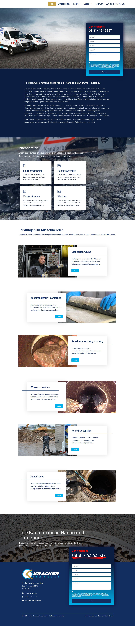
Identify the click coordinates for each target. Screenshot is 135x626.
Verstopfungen (31, 196)
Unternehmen (64, 4)
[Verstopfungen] (24, 191)
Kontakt (99, 4)
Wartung (62, 196)
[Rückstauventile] (59, 165)
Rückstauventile (67, 170)
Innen (76, 4)
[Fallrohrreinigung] (24, 165)
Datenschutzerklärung (93, 67)
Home (52, 4)
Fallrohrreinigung (32, 170)
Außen (88, 4)
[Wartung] (59, 191)
